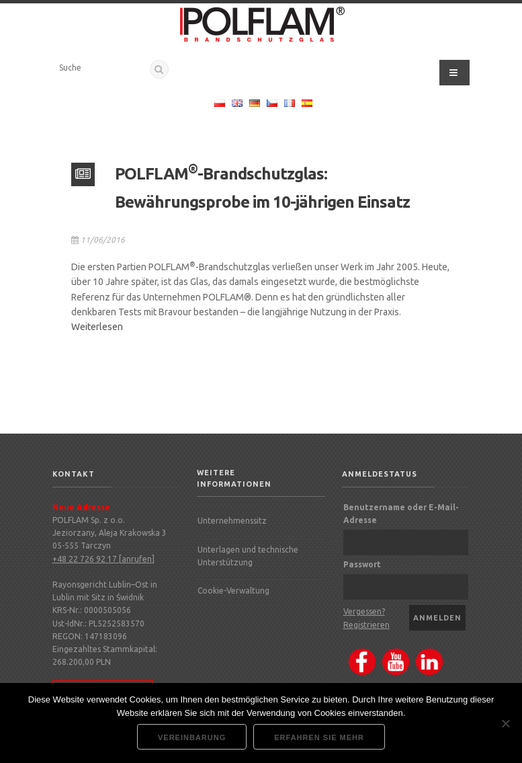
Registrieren (366, 624)
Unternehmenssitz (232, 520)
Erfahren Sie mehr (319, 737)
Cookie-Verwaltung (233, 590)
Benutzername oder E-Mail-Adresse (401, 513)
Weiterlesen (97, 326)
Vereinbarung (192, 737)
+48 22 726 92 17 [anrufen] (103, 559)
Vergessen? (364, 611)
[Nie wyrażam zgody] (505, 723)
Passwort (362, 564)
